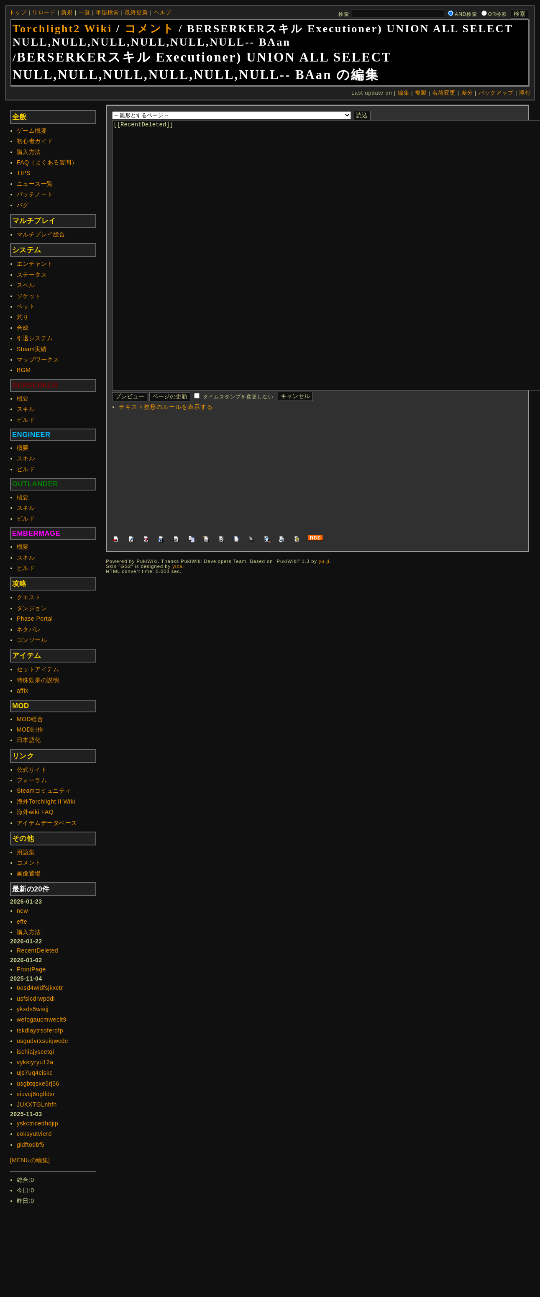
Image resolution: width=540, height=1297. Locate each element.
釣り (23, 316)
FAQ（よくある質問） (47, 162)
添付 (525, 93)
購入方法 (29, 152)
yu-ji (324, 611)
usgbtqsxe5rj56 (38, 1083)
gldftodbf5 (31, 1144)
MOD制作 (30, 729)
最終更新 (136, 12)
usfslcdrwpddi (36, 998)
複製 (421, 93)
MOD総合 (30, 719)
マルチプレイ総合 (41, 234)
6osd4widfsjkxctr (40, 987)
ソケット (29, 296)
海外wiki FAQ (35, 812)
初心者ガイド (35, 141)
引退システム (35, 338)
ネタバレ (29, 629)
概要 (23, 398)
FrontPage (31, 969)
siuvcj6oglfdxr (36, 1094)
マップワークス (38, 359)
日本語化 (29, 740)
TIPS (24, 173)
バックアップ (496, 93)
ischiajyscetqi (35, 1051)
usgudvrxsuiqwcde (42, 1041)
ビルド (26, 419)
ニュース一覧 (35, 183)
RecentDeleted (37, 950)
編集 (403, 93)
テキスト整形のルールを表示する (166, 457)
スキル (26, 409)
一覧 (84, 12)
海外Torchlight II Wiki (46, 801)
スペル (26, 285)
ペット (26, 306)
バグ (23, 205)
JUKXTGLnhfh (37, 1104)
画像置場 (29, 873)
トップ (18, 12)
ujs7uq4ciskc (35, 1072)
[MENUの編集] (30, 1160)
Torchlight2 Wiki (62, 29)
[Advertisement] (257, 522)
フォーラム (32, 780)
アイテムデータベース (47, 822)
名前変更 (444, 93)
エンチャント (35, 263)
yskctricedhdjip (37, 1123)
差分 (467, 93)
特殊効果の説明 (38, 680)
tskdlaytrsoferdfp (40, 1030)
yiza (177, 616)
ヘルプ (162, 12)
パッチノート (35, 194)
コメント (150, 29)
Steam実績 (32, 349)
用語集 (26, 852)
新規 (67, 12)
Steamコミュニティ (44, 790)
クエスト (29, 597)
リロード (44, 12)
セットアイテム (38, 669)
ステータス (32, 274)
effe (22, 921)
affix (22, 690)
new (22, 910)
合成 (23, 327)
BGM (24, 370)
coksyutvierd (34, 1133)
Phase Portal (35, 618)
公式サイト (32, 769)
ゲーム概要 (32, 130)
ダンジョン (32, 608)
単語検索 (107, 12)
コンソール (32, 640)
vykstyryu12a (35, 1062)
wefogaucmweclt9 (42, 1019)
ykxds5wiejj (33, 1009)
